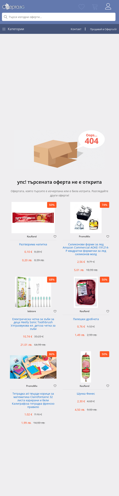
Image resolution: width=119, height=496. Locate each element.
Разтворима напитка (33, 244)
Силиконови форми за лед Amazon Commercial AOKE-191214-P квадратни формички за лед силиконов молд (86, 249)
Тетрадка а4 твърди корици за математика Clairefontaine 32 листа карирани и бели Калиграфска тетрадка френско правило (33, 400)
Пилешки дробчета (86, 319)
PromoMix (84, 236)
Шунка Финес (86, 393)
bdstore (32, 311)
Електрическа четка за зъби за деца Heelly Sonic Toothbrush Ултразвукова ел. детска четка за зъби (33, 324)
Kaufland (32, 236)
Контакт (76, 29)
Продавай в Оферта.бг (103, 29)
